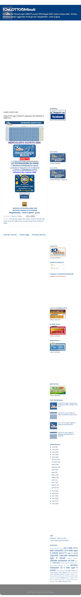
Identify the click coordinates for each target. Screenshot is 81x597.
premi (37, 213)
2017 (53, 496)
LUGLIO (35, 166)
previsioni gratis (74, 576)
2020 (53, 457)
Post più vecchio (39, 235)
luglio (53, 472)
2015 (53, 501)
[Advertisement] (25, 34)
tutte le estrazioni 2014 (72, 577)
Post (53, 265)
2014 (53, 503)
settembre (55, 467)
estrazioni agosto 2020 (29, 221)
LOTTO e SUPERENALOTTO (25, 170)
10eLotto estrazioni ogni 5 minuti (64, 556)
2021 (53, 454)
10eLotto (54, 555)
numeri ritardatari (54, 574)
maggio (54, 477)
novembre (55, 462)
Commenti (55, 268)
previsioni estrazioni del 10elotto (61, 576)
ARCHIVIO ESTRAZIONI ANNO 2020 (25, 208)
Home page (24, 235)
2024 (53, 447)
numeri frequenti (62, 572)
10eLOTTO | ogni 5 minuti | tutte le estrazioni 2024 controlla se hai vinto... (67, 404)
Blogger (51, 592)
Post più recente (10, 235)
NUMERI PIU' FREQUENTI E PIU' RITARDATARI (25, 168)
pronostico (57, 577)
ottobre (54, 464)
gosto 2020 (31, 172)
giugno (54, 475)
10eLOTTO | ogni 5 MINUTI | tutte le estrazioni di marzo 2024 (67, 413)
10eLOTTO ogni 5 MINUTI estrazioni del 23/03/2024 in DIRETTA (66, 434)
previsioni (62, 574)
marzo (54, 482)
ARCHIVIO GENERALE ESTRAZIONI (24, 210)
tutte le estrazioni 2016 (68, 579)
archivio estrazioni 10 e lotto (61, 565)
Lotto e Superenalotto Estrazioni (59, 540)
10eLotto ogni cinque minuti (17, 219)
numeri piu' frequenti (73, 572)
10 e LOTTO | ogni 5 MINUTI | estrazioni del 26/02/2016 (67, 423)
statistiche (63, 577)
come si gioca (28, 213)
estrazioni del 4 (19, 172)
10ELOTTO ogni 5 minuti (68, 553)
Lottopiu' (63, 562)
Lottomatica (56, 563)
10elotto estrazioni (72, 558)
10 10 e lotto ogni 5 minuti (56, 548)
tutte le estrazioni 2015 (55, 579)
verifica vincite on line (64, 581)
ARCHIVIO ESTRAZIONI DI (22, 166)
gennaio (54, 487)
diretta (28, 219)
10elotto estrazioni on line (62, 560)
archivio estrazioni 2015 (61, 570)
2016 (53, 498)
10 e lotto (68, 548)
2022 (53, 452)
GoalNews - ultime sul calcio (58, 538)
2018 (53, 493)
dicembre (54, 459)
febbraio (54, 485)
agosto (54, 469)
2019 (53, 491)
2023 (53, 449)
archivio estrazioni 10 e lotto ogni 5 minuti (64, 567)
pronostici (52, 577)
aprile (53, 480)
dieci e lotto (71, 570)
